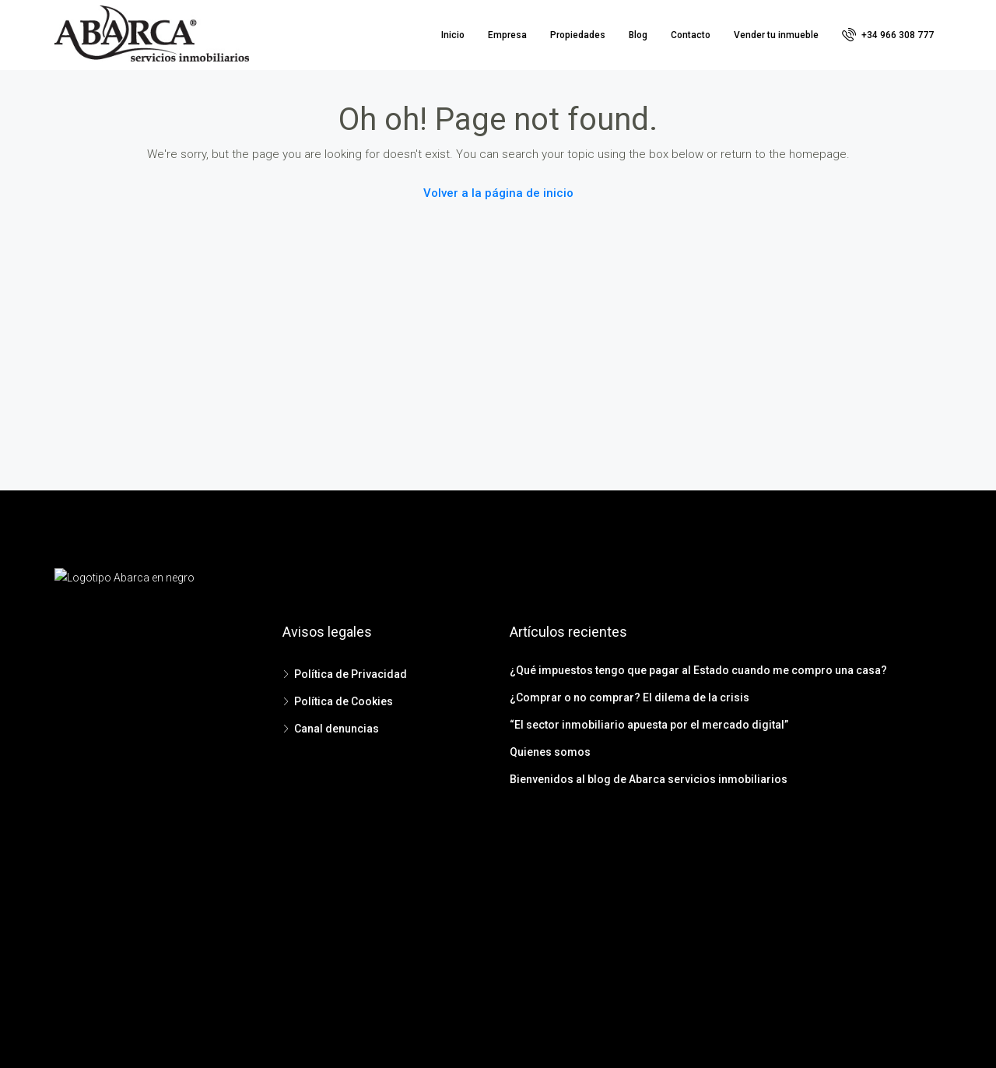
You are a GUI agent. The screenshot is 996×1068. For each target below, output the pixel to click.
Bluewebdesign (556, 1034)
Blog (638, 35)
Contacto (690, 35)
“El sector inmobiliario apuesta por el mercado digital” (649, 724)
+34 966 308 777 (888, 34)
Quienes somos (550, 752)
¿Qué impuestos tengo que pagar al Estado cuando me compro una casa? (698, 670)
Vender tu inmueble (776, 35)
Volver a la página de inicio (498, 193)
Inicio (453, 35)
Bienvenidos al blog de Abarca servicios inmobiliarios (648, 779)
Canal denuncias (336, 728)
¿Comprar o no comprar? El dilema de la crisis (629, 697)
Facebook (459, 900)
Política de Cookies (343, 701)
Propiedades (577, 35)
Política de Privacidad (350, 674)
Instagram (538, 900)
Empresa (507, 35)
